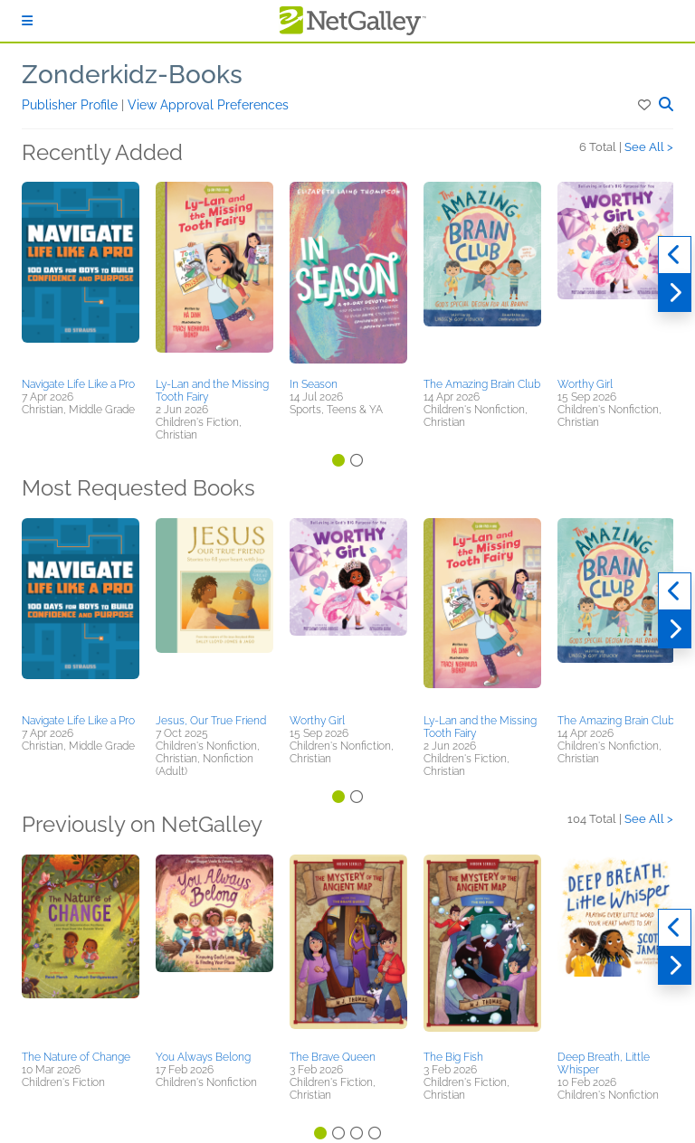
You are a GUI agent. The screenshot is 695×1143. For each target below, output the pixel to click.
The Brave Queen (333, 1057)
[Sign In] (27, 21)
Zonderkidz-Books (132, 75)
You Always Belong (203, 1057)
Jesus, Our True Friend (211, 720)
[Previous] (674, 255)
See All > (648, 147)
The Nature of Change (76, 1057)
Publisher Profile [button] (71, 105)
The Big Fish (453, 1057)
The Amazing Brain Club (482, 384)
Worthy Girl (585, 384)
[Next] (674, 293)
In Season (314, 384)
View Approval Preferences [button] (208, 105)
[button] (645, 105)
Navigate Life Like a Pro (78, 384)
